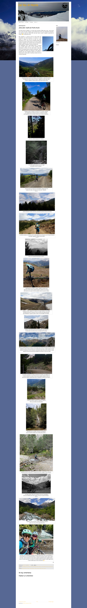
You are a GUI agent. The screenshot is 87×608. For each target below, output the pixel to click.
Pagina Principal (21, 22)
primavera (49, 566)
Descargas (31, 22)
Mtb (33, 566)
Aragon (25, 566)
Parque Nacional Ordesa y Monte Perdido (39, 566)
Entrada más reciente (22, 601)
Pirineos (47, 566)
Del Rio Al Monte (28, 5)
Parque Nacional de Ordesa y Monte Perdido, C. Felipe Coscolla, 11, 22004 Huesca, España (34, 568)
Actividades (26, 22)
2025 (22, 566)
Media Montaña (30, 566)
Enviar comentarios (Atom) (27, 603)
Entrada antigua (51, 601)
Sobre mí (35, 22)
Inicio (37, 601)
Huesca (27, 566)
